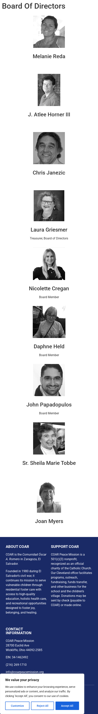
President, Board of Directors (49, 65)
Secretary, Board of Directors (49, 181)
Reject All (42, 705)
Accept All (67, 705)
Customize (17, 705)
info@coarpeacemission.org (25, 672)
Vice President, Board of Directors (49, 123)
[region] (42, 694)
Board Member (49, 471)
